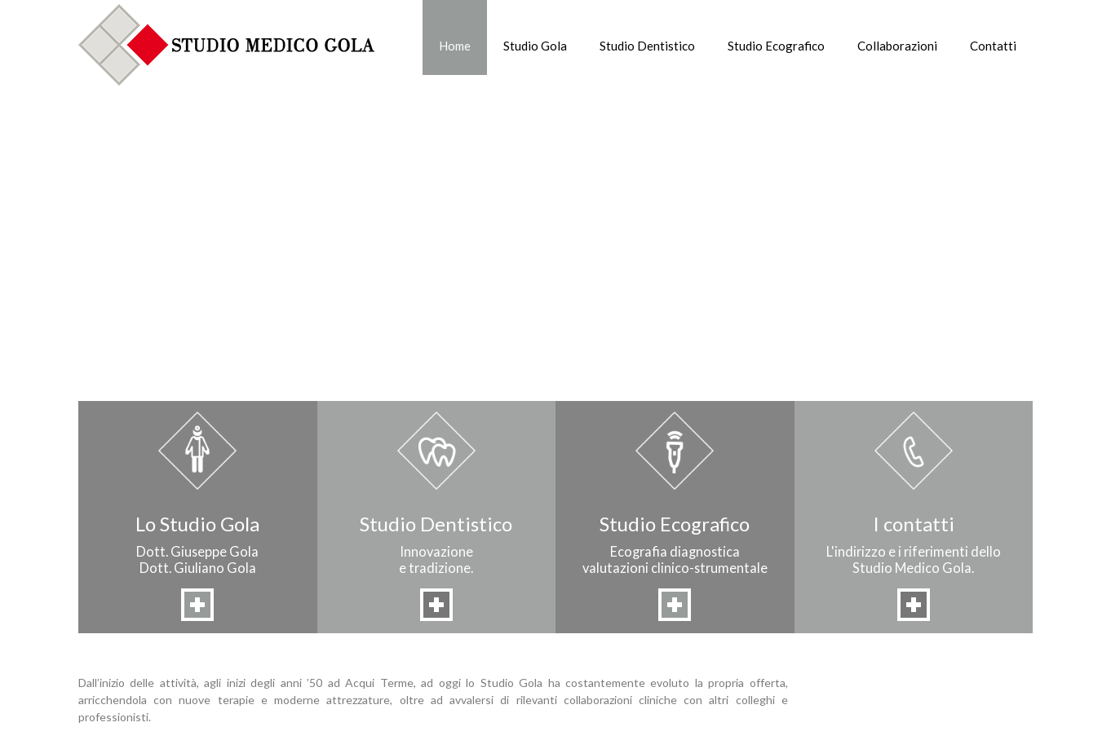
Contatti (993, 45)
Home (455, 45)
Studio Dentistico (647, 45)
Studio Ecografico (776, 45)
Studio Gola (535, 45)
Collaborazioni (897, 45)
